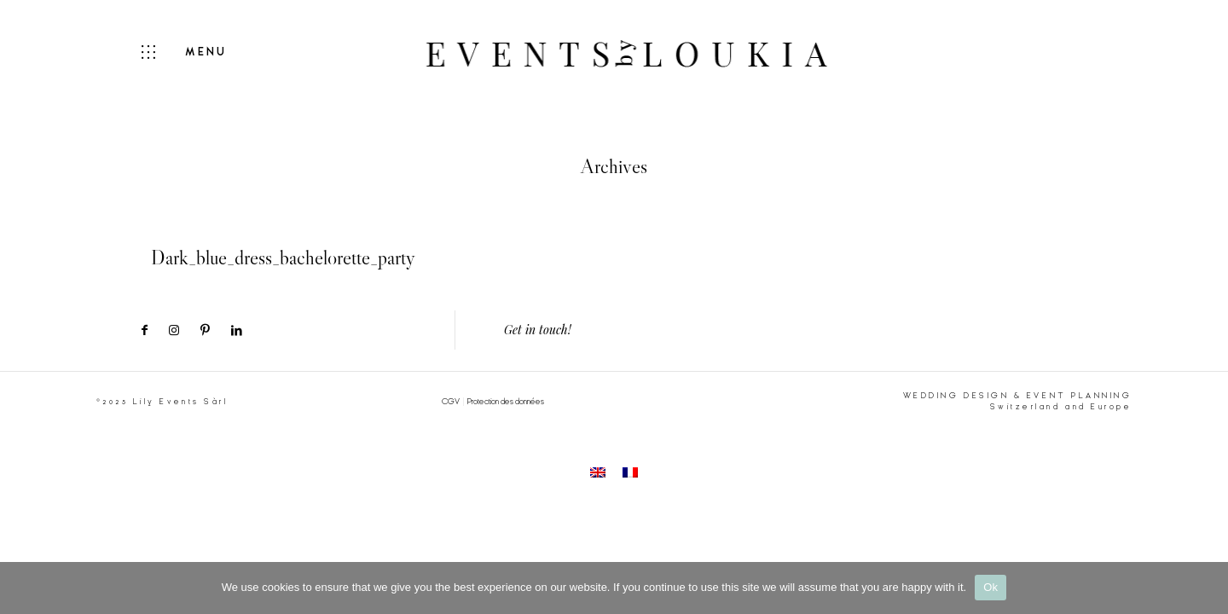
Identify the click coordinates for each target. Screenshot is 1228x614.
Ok (990, 587)
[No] (1206, 587)
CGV (451, 401)
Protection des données (505, 401)
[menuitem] (598, 472)
